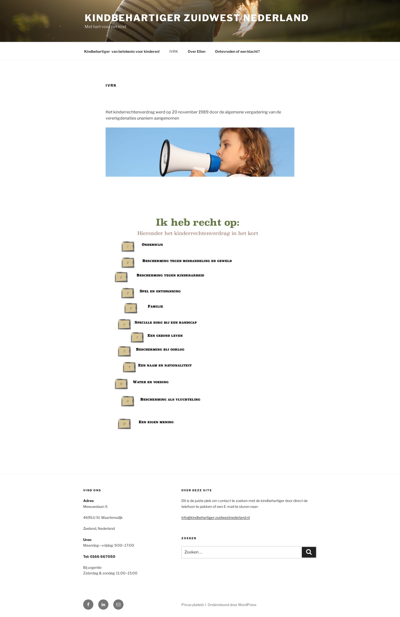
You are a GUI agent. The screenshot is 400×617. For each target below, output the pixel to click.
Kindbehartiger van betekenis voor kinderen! (122, 51)
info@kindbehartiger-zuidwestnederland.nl (215, 517)
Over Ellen (196, 51)
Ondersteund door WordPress (232, 604)
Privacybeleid (192, 604)
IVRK (173, 51)
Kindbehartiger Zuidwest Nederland (197, 17)
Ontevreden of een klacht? (237, 51)
